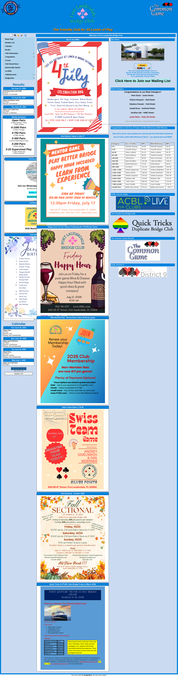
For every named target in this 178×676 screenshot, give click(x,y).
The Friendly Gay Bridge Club (123, 214)
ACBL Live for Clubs (119, 194)
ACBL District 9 (117, 265)
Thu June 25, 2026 (18, 107)
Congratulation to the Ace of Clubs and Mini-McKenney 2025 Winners (139, 128)
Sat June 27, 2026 (18, 88)
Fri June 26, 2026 (19, 98)
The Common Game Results (122, 238)
